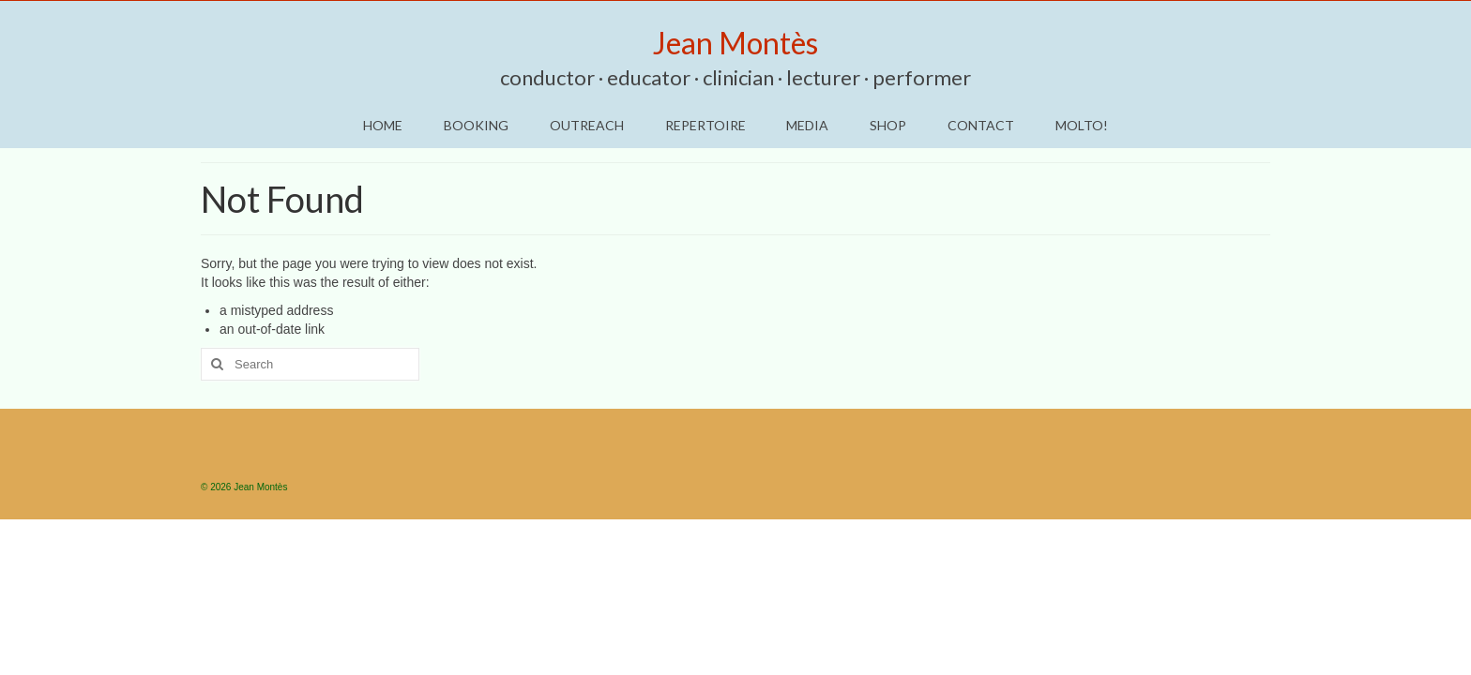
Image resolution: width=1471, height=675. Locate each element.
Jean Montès (735, 42)
